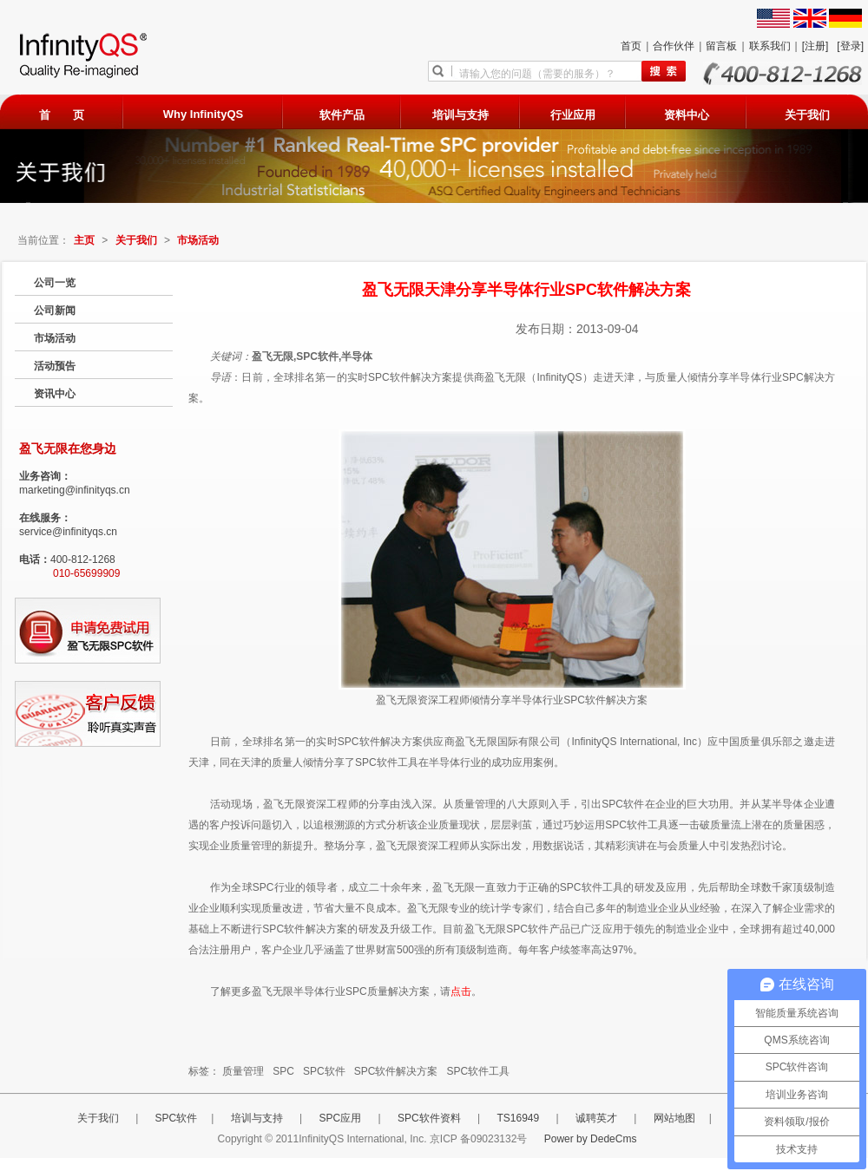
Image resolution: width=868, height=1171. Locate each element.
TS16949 (519, 1118)
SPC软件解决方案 (396, 1071)
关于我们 (807, 114)
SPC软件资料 (431, 1118)
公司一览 (55, 283)
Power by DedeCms (590, 1139)
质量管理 (243, 1071)
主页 (84, 240)
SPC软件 (324, 1071)
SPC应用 (342, 1118)
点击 (460, 991)
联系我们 (770, 46)
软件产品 (342, 114)
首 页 (61, 114)
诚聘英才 (597, 1118)
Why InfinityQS (203, 114)
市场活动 (198, 240)
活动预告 (55, 366)
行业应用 (572, 114)
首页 (631, 46)
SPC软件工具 (478, 1071)
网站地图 (674, 1118)
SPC (283, 1071)
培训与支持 (460, 114)
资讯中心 (55, 394)
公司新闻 (55, 310)
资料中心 (686, 114)
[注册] (815, 46)
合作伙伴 (673, 46)
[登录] (850, 46)
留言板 (721, 46)
